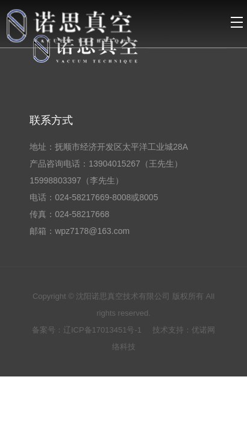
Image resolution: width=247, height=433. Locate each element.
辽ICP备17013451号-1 (103, 329)
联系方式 (51, 120)
